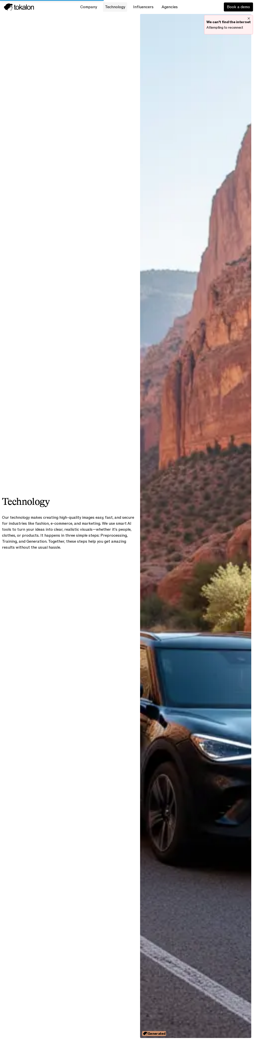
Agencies (170, 7)
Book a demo (238, 7)
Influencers (143, 7)
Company (88, 7)
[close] (249, 18)
